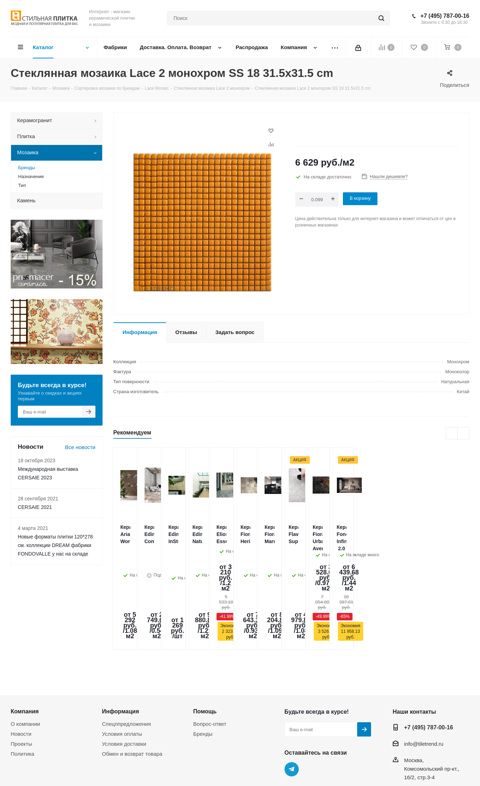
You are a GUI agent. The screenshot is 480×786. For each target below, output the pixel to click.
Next (463, 433)
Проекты (21, 691)
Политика (22, 701)
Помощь (205, 659)
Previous (452, 433)
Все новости (80, 447)
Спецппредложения (126, 671)
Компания (25, 659)
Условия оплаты (122, 681)
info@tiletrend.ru (423, 691)
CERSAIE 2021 (35, 507)
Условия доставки (124, 691)
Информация (120, 659)
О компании (25, 671)
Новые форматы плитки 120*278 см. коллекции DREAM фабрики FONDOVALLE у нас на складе (55, 545)
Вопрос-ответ (209, 671)
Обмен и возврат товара (132, 701)
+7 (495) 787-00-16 (445, 16)
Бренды (203, 681)
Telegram (292, 717)
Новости (21, 681)
